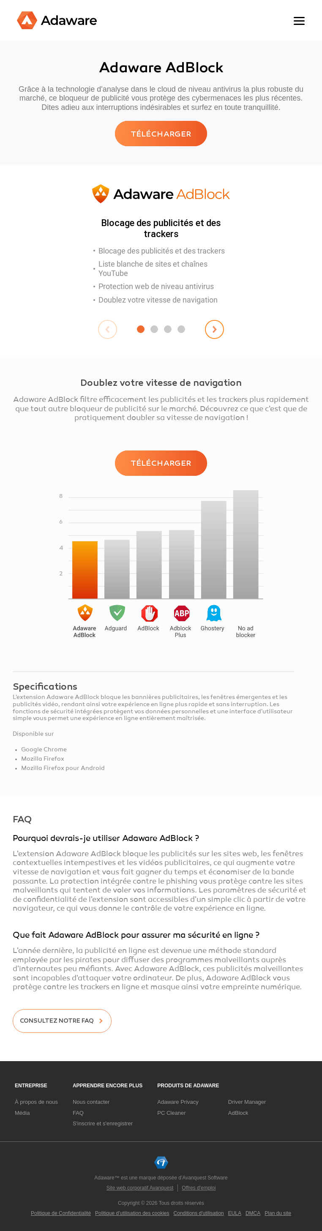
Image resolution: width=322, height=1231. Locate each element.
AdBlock (238, 1113)
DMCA (253, 1213)
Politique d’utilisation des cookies (132, 1213)
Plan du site (278, 1213)
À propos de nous (36, 1102)
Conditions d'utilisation (199, 1213)
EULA (234, 1213)
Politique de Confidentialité (61, 1213)
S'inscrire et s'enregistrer (103, 1123)
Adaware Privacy (178, 1102)
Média (22, 1113)
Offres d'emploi (199, 1188)
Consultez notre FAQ (57, 1020)
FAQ (78, 1113)
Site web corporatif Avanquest (140, 1188)
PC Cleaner (171, 1113)
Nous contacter (91, 1102)
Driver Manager (247, 1102)
